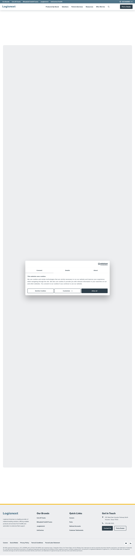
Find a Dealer (125, 7)
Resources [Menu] (89, 7)
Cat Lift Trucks (16, 1)
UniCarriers (40, 531)
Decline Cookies (40, 291)
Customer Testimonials (76, 531)
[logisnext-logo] (11, 7)
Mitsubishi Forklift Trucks (31, 1)
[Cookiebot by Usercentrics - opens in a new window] (99, 264)
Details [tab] (67, 270)
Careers (71, 518)
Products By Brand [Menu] (52, 7)
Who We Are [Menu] (100, 7)
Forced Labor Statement (52, 543)
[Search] (108, 7)
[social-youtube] (126, 544)
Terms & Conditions (37, 543)
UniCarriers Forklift (57, 1)
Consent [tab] (39, 270)
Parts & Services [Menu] (77, 7)
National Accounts (75, 527)
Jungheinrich (45, 1)
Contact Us (108, 529)
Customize (67, 291)
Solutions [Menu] (65, 7)
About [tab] (96, 270)
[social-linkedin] (130, 544)
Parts (71, 523)
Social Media (14, 543)
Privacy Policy (24, 543)
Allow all (94, 291)
